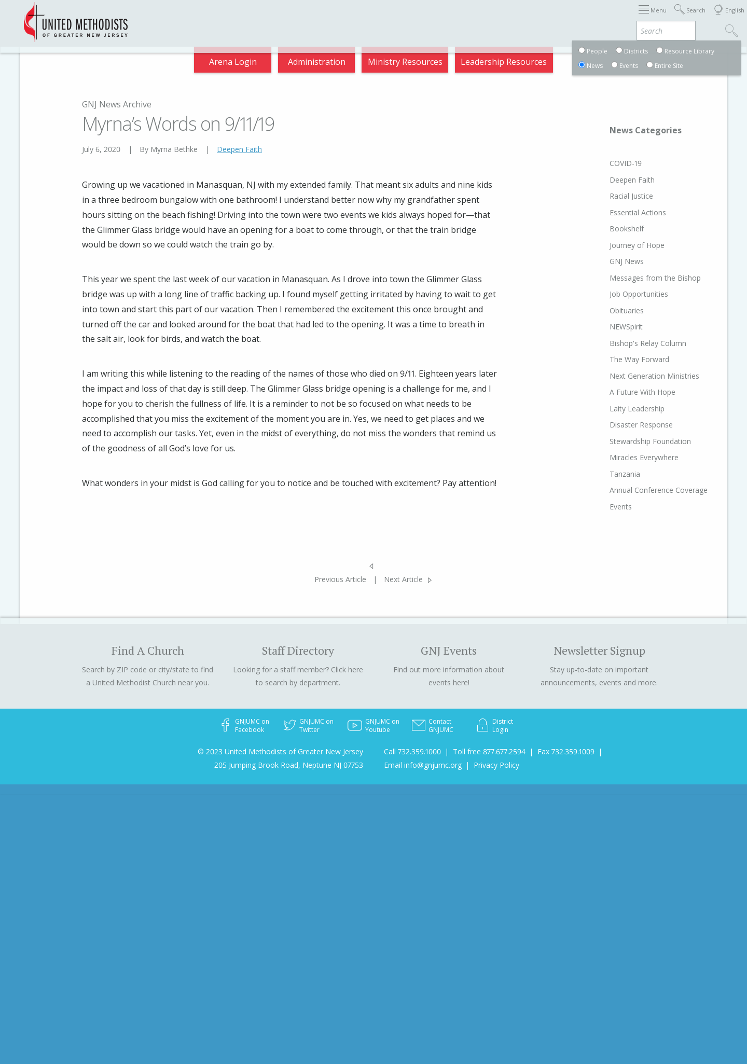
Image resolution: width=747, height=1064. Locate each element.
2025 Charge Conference (203, 17)
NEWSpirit (606, 326)
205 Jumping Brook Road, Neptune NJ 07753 (288, 765)
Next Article (403, 579)
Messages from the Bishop (635, 278)
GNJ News (607, 261)
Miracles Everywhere (624, 457)
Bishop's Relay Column (628, 343)
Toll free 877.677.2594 (489, 751)
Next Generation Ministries (635, 376)
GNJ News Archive (116, 104)
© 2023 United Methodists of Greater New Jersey (280, 751)
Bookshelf (607, 228)
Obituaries (607, 310)
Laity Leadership (617, 408)
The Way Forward (619, 359)
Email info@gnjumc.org (423, 765)
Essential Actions (618, 212)
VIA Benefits (597, 17)
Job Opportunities (619, 294)
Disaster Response (621, 425)
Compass (653, 17)
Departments (533, 17)
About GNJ (425, 17)
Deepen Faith (239, 149)
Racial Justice (611, 196)
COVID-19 (606, 163)
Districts (477, 17)
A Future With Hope (623, 392)
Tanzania (605, 474)
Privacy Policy (496, 765)
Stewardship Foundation (630, 441)
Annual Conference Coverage (639, 490)
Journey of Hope (617, 245)
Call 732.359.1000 (412, 751)
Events (601, 507)
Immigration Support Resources (328, 17)
